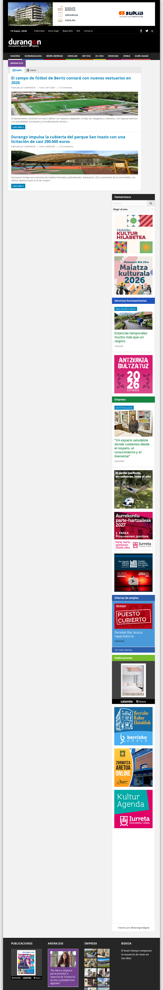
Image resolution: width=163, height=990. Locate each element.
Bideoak (113, 57)
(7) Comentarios (111, 141)
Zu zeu (99, 57)
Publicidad (39, 31)
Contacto (88, 31)
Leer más (17, 143)
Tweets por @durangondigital (133, 889)
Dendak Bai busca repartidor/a (128, 595)
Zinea (126, 57)
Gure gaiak (142, 57)
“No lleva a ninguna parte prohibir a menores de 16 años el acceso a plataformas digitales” (62, 938)
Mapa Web (68, 31)
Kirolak (72, 57)
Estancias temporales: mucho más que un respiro (131, 299)
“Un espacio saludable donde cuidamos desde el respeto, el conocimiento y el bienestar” (132, 409)
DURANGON (31, 137)
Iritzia (86, 57)
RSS (78, 31)
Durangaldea (33, 57)
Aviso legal (53, 31)
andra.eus (16, 64)
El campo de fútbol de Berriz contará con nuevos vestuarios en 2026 (39, 122)
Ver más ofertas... (124, 611)
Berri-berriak (54, 57)
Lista (30, 70)
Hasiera (15, 57)
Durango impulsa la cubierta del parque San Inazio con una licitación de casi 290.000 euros (105, 124)
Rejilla (16, 70)
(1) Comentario (44, 137)
